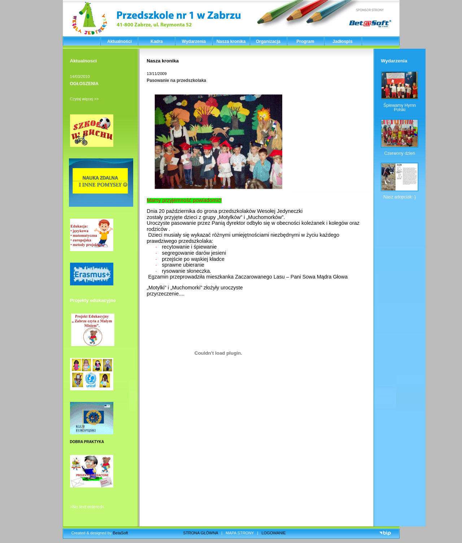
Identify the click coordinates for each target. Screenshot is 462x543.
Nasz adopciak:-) (399, 197)
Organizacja (268, 41)
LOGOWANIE (274, 533)
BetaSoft (120, 533)
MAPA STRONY (240, 533)
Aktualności (119, 41)
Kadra (157, 41)
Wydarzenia (194, 41)
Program (305, 41)
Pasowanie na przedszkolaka (176, 80)
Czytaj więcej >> (84, 99)
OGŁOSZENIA (84, 83)
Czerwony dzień (399, 153)
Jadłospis (342, 41)
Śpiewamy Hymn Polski (399, 107)
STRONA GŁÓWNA (200, 533)
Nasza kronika (231, 41)
